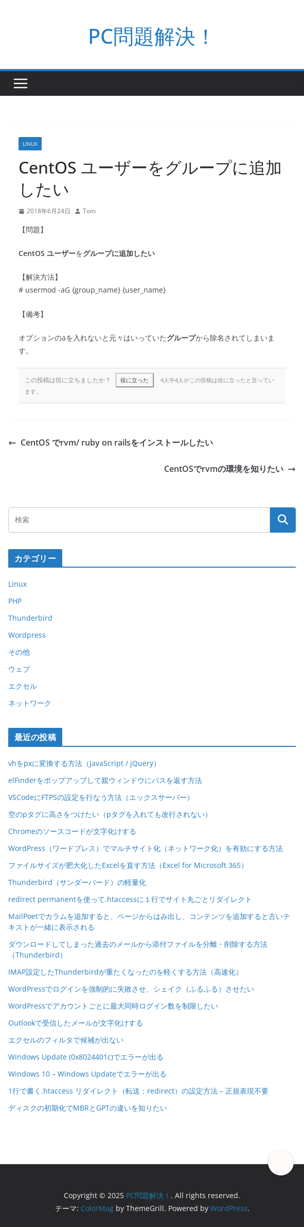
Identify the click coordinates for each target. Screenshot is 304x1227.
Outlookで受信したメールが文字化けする (75, 1023)
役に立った (134, 380)
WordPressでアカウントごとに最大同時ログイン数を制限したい (113, 1006)
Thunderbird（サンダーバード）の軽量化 (77, 882)
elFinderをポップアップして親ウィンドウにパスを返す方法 (105, 780)
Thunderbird (30, 618)
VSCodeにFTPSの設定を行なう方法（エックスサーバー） (101, 797)
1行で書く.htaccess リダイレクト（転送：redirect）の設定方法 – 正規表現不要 (138, 1091)
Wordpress (27, 635)
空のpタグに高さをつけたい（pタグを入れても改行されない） (110, 814)
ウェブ (19, 669)
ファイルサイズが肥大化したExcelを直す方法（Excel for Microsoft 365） (128, 865)
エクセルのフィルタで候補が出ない (65, 1040)
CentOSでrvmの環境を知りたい (230, 468)
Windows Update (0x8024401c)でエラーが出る (86, 1057)
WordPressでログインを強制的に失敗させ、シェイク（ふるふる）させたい (131, 989)
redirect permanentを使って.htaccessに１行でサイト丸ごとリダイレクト (130, 899)
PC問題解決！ (152, 36)
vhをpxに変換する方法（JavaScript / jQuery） (84, 763)
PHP (15, 601)
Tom (89, 211)
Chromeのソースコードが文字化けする (72, 831)
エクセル (22, 686)
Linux (30, 143)
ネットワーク (29, 703)
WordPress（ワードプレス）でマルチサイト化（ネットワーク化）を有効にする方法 (145, 848)
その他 (19, 652)
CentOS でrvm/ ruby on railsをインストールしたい (110, 442)
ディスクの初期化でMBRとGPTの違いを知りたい (87, 1108)
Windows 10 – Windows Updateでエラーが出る (87, 1074)
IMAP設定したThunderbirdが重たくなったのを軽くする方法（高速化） (125, 972)
